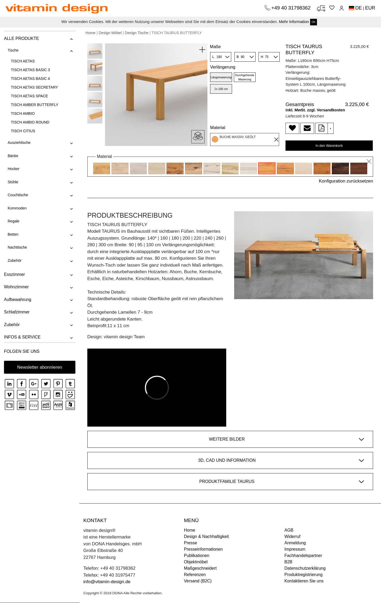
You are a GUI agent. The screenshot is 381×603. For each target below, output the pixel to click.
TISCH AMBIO (23, 113)
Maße (215, 46)
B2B (288, 562)
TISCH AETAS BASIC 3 (30, 70)
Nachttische (17, 247)
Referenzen (195, 574)
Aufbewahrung (17, 299)
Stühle (13, 182)
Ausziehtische (19, 142)
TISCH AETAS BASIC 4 (30, 78)
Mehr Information (294, 21)
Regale (13, 221)
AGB (288, 530)
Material (217, 127)
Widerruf (292, 536)
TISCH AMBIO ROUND (30, 122)
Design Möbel (110, 33)
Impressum (294, 549)
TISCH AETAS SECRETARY (34, 87)
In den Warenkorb (329, 146)
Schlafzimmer (17, 312)
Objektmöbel (196, 562)
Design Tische (137, 33)
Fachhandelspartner (303, 555)
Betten (13, 234)
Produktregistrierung (303, 574)
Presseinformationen (203, 549)
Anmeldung (295, 543)
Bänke (13, 156)
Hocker (13, 169)
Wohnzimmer (16, 287)
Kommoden (17, 208)
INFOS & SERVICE (22, 337)
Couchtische (18, 195)
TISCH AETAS (23, 61)
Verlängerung (222, 67)
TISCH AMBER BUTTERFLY (34, 105)
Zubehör (14, 260)
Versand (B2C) (198, 581)
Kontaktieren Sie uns (304, 581)
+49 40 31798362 (291, 8)
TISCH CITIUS (23, 131)
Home (90, 33)
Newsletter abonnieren (39, 367)
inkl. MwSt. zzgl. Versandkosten (315, 110)
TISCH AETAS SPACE (29, 96)
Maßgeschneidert (200, 568)
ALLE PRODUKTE (21, 38)
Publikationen (196, 555)
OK (313, 22)
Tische (13, 50)
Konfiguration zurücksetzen (346, 181)
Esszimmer (14, 274)
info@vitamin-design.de (106, 581)
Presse (190, 543)
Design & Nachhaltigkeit (206, 536)
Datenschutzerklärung (305, 568)
